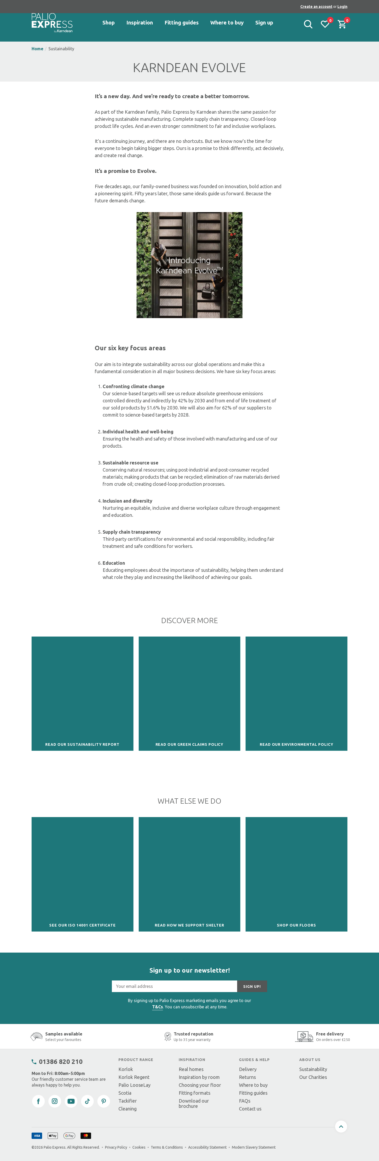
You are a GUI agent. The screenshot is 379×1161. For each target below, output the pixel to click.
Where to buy (253, 1085)
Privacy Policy (116, 1147)
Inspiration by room (199, 1077)
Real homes (191, 1069)
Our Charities (313, 1077)
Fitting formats (194, 1092)
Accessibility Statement (207, 1147)
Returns (247, 1077)
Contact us (250, 1108)
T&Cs (157, 1006)
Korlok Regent (133, 1077)
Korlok (125, 1069)
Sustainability (313, 1069)
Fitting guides (253, 1092)
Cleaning (127, 1108)
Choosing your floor (200, 1085)
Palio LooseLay (134, 1085)
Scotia (124, 1092)
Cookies (139, 1147)
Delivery (248, 1069)
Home (37, 48)
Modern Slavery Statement (254, 1147)
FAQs (244, 1100)
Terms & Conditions (167, 1147)
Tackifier (127, 1100)
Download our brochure (194, 1103)
